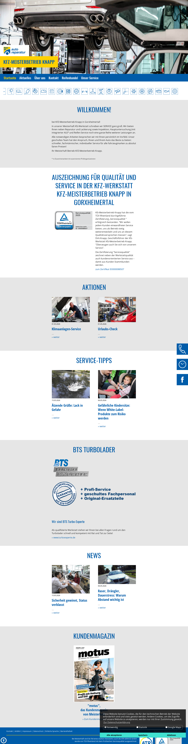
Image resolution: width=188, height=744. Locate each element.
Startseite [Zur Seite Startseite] (10, 77)
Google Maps (173, 727)
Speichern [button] (142, 735)
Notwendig (111, 727)
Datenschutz (38, 731)
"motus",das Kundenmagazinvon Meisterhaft (94, 710)
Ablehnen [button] (171, 735)
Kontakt (9, 731)
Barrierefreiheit (66, 731)
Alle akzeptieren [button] (114, 735)
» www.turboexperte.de (63, 537)
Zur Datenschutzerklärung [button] (116, 722)
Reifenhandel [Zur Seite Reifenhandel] (70, 77)
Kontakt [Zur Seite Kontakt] (54, 77)
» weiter (56, 337)
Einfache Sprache (52, 731)
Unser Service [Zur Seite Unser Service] (90, 77)
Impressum (27, 731)
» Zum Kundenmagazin (94, 719)
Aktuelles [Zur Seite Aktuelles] (25, 77)
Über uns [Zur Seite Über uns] (39, 77)
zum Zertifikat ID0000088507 (109, 269)
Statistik (142, 727)
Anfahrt (18, 731)
